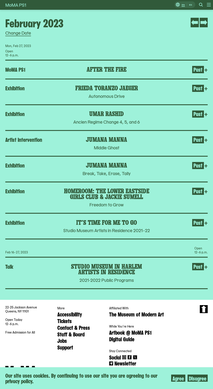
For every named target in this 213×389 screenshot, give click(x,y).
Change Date (18, 33)
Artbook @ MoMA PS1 (130, 332)
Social (115, 357)
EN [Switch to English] (183, 4)
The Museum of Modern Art (136, 314)
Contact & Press (73, 327)
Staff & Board (71, 334)
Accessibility (69, 314)
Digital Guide (121, 339)
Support (65, 347)
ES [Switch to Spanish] (190, 4)
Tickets (64, 321)
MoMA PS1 (15, 5)
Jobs (62, 340)
